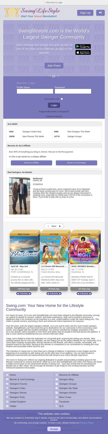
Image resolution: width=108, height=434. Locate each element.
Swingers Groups (67, 384)
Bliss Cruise (24, 234)
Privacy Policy (86, 423)
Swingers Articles (67, 392)
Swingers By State (68, 388)
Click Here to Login (54, 2)
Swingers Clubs (17, 388)
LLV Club (54, 234)
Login (54, 105)
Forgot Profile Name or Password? (54, 111)
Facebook (64, 401)
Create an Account (54, 116)
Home (13, 375)
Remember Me (52, 98)
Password (60, 86)
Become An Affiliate (31, 163)
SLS (61, 406)
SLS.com (28, 315)
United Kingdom (18, 401)
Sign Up (85, 12)
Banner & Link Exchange (76, 163)
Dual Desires (84, 234)
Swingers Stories (18, 392)
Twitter (13, 406)
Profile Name (23, 86)
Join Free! (53, 65)
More (54, 226)
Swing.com (15, 305)
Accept (54, 429)
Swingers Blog (66, 379)
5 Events (24, 294)
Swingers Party (17, 397)
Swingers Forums (18, 384)
